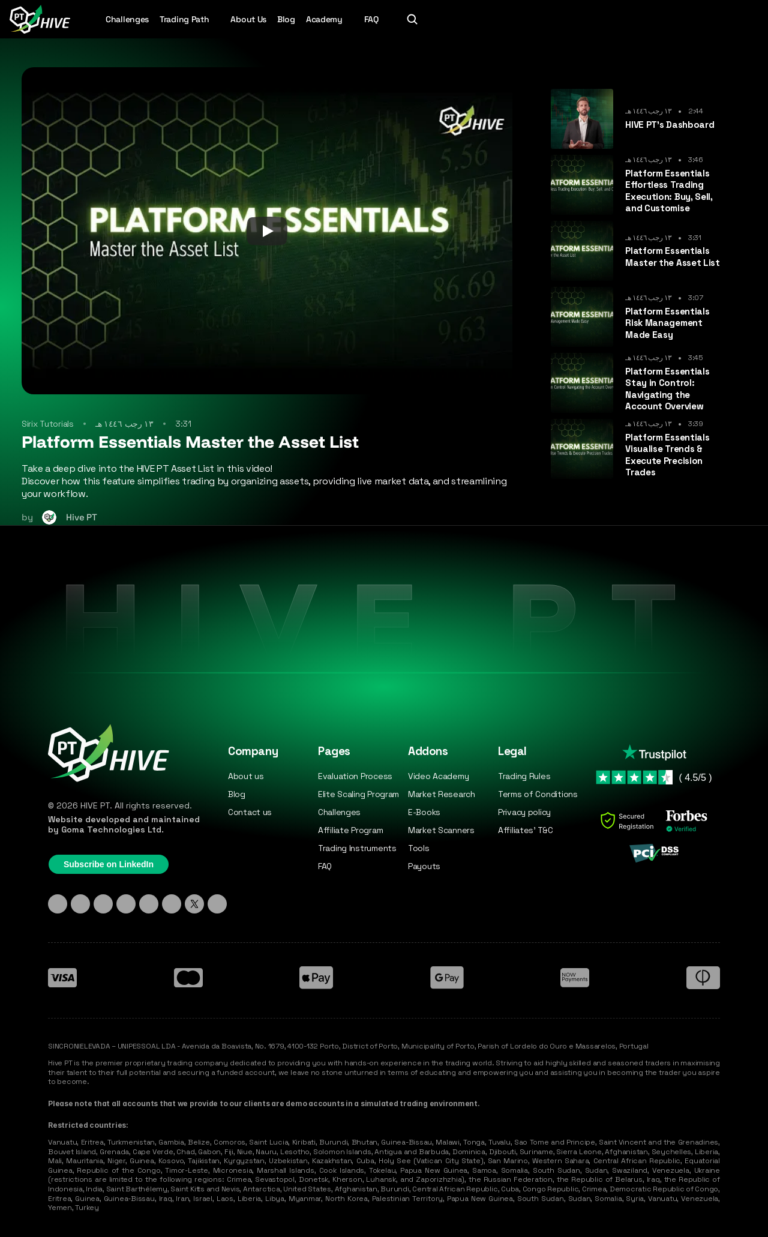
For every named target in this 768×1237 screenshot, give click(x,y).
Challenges (127, 19)
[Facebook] (148, 903)
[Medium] (217, 903)
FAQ (371, 19)
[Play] (267, 231)
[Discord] (126, 903)
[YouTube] (171, 903)
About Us (248, 19)
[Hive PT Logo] (39, 19)
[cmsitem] (638, 119)
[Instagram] (80, 903)
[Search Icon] (412, 19)
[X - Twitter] (194, 903)
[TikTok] (103, 903)
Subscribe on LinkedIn (109, 864)
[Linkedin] (57, 903)
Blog (286, 19)
